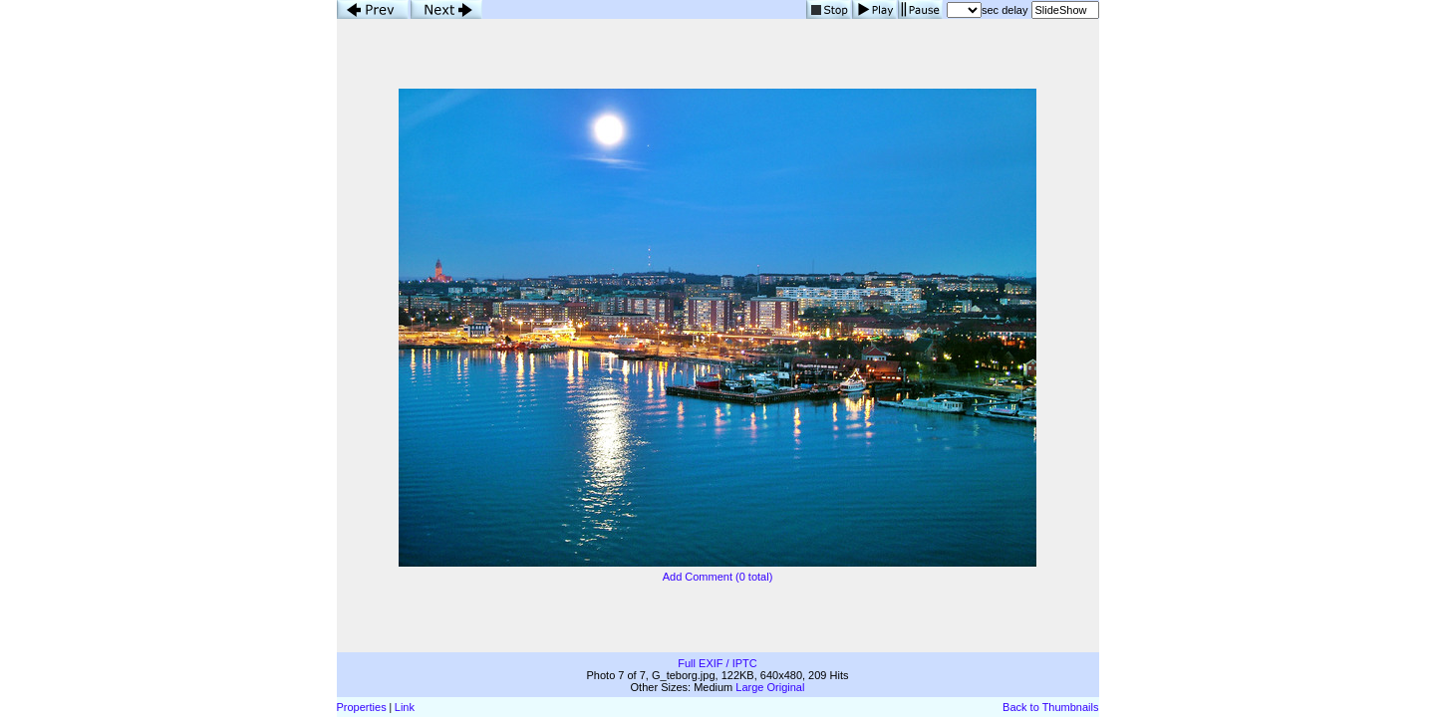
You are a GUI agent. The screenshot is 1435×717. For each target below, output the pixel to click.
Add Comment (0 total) (718, 577)
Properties (362, 707)
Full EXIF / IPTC (717, 663)
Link (405, 707)
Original (786, 687)
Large (749, 687)
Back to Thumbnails (1050, 707)
